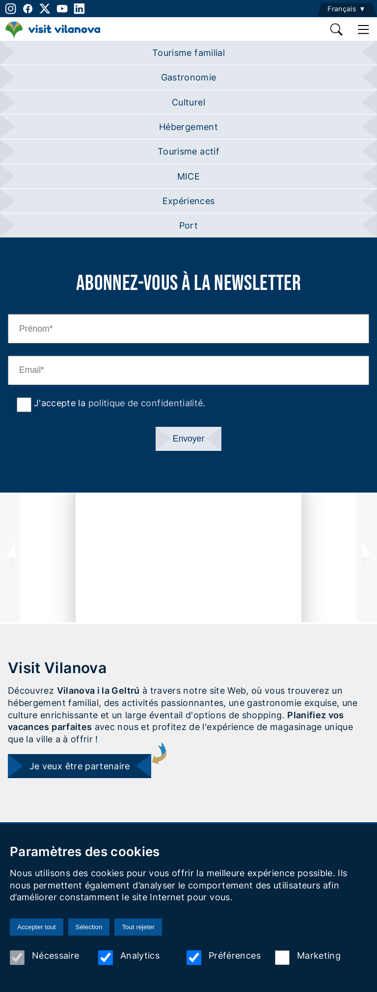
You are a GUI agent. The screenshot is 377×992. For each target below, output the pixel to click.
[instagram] (9, 8)
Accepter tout (36, 927)
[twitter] (45, 8)
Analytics (129, 957)
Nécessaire (45, 957)
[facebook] (27, 8)
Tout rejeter (138, 927)
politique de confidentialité (145, 403)
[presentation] (10, 557)
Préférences (224, 957)
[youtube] (62, 8)
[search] (336, 29)
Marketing (308, 957)
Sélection (89, 927)
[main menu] (363, 29)
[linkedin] (79, 8)
